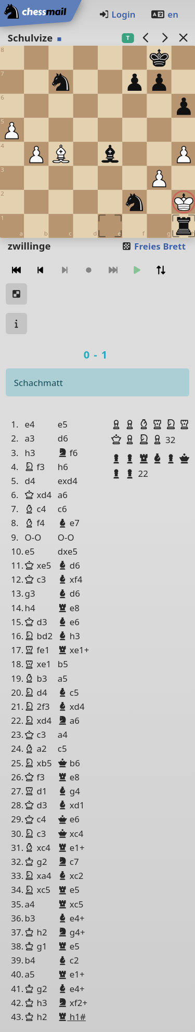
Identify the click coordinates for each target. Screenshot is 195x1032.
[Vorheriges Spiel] (145, 38)
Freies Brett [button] (153, 246)
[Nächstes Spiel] (164, 38)
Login (117, 14)
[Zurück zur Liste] (183, 38)
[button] (117, 424)
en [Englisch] (164, 14)
